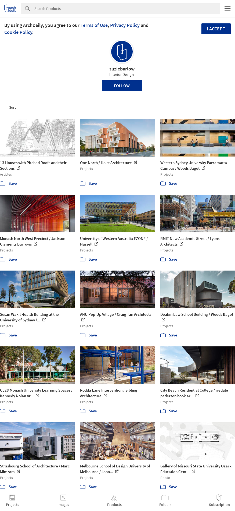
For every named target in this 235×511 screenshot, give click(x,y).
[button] (9, 107)
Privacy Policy (125, 25)
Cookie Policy (18, 32)
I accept (216, 29)
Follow (122, 85)
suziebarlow (122, 69)
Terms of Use (94, 25)
